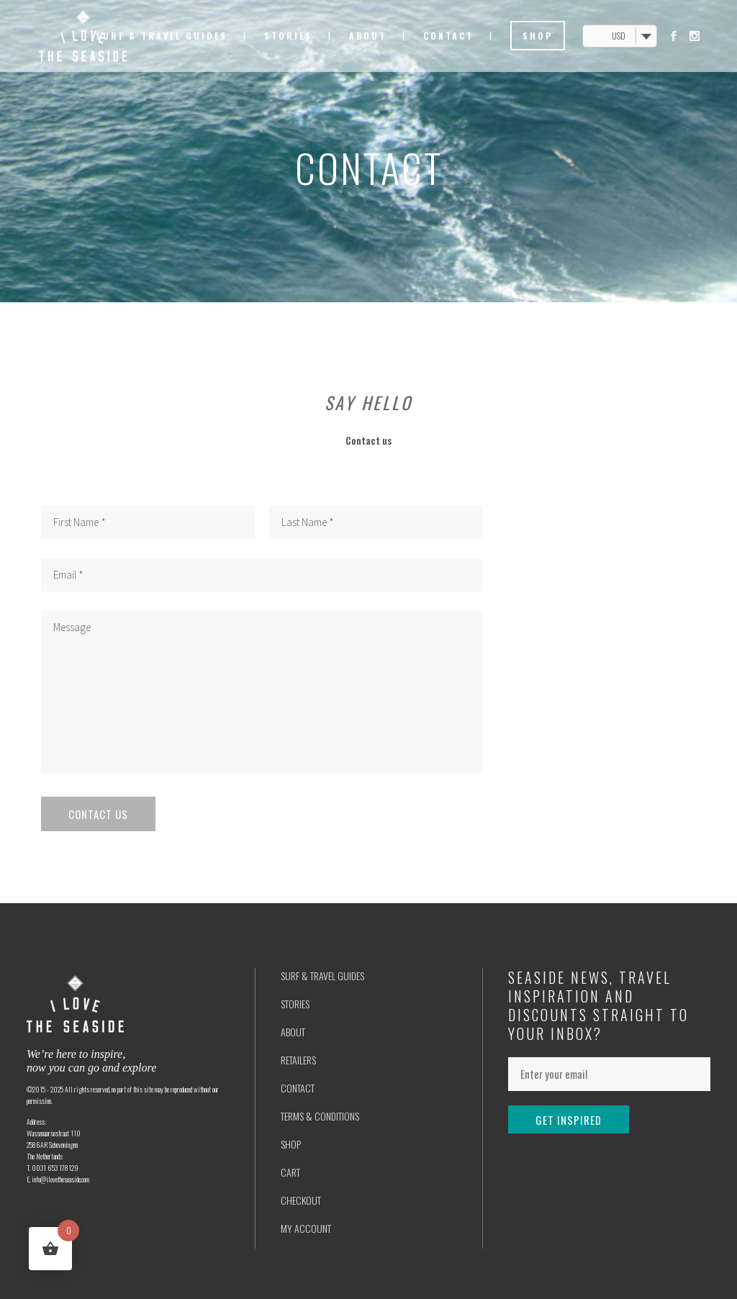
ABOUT (293, 1031)
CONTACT (298, 1087)
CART (290, 1172)
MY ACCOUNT (306, 1228)
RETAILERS (298, 1059)
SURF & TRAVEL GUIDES (322, 975)
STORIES (295, 1003)
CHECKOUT (301, 1200)
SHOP (291, 1143)
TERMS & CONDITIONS (320, 1115)
